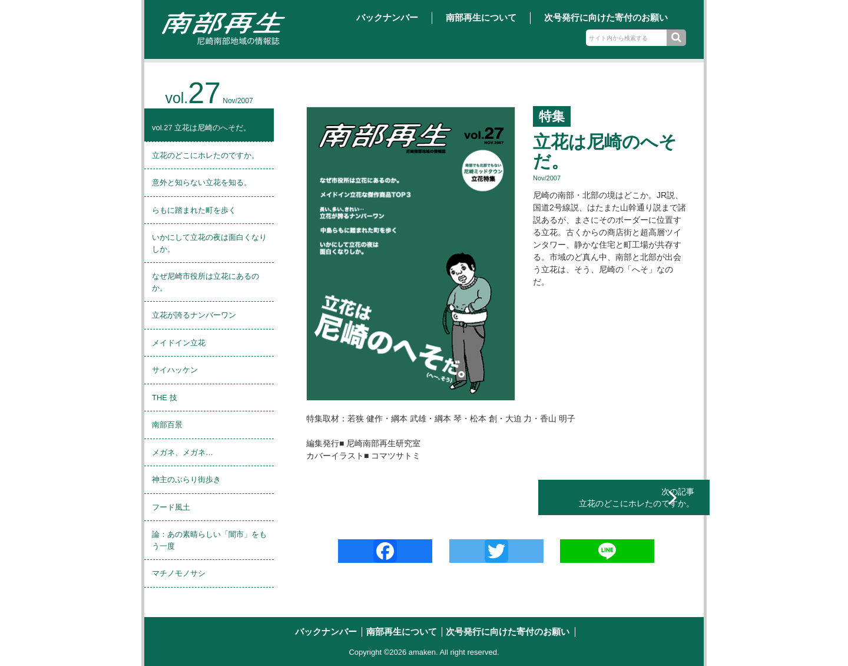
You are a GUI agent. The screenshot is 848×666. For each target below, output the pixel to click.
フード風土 (171, 507)
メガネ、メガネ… (182, 452)
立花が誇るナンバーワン (194, 315)
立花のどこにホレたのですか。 (205, 155)
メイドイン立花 (179, 342)
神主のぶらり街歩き (186, 479)
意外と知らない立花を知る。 (201, 182)
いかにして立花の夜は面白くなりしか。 (209, 243)
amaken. (423, 652)
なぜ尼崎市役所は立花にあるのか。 (205, 282)
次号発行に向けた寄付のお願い (606, 17)
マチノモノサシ (179, 573)
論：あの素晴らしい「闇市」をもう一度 (209, 540)
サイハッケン (175, 369)
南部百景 (167, 424)
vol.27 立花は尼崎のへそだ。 (201, 127)
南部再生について (481, 17)
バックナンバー (387, 17)
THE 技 (164, 397)
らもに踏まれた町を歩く (194, 210)
